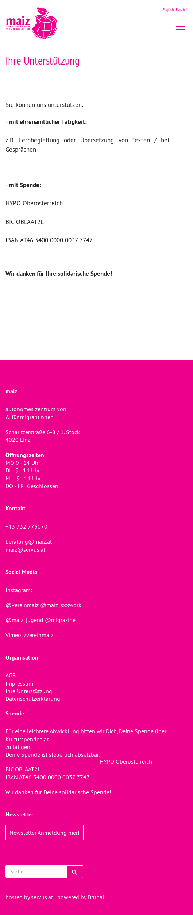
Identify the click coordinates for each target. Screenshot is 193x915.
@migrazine (60, 619)
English (168, 9)
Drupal (96, 897)
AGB (10, 675)
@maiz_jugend (24, 619)
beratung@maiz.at (28, 541)
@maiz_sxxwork (60, 605)
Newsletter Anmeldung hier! (44, 832)
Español (182, 9)
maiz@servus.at (25, 549)
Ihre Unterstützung (28, 691)
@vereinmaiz (22, 605)
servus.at (42, 897)
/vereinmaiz (38, 634)
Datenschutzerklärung (32, 698)
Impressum (19, 683)
